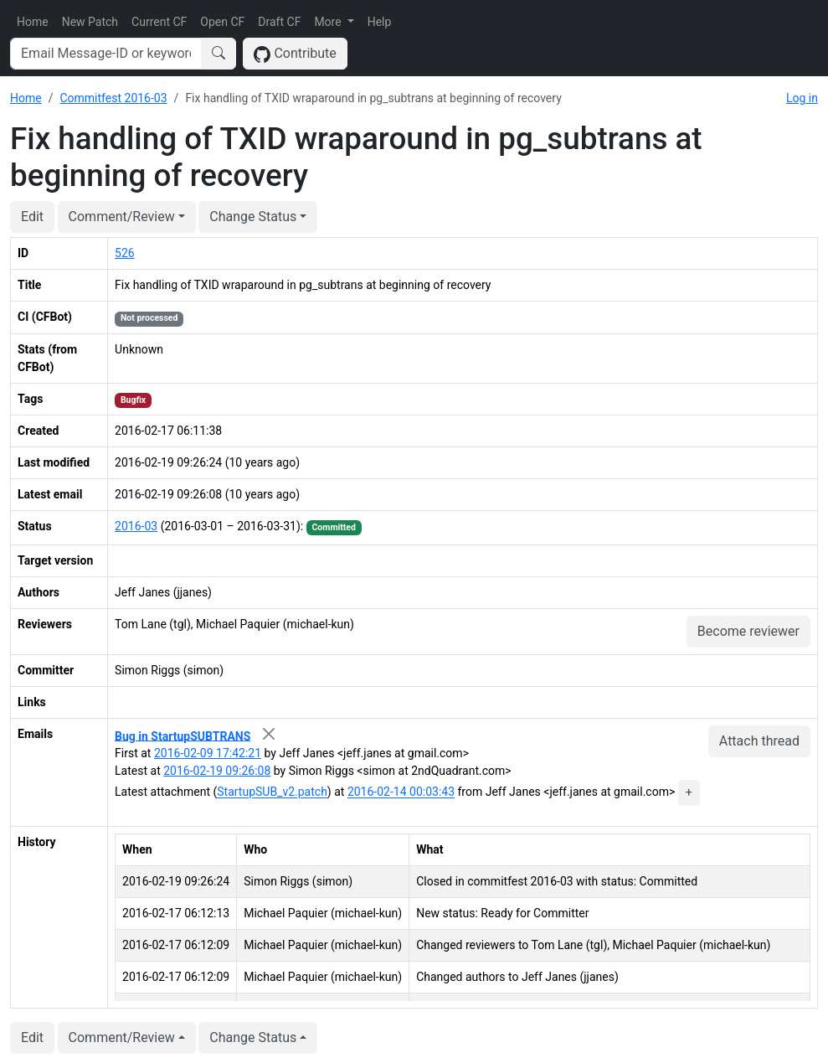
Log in (802, 98)
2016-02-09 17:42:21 (207, 753)
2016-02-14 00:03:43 (401, 792)
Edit (32, 217)
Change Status (252, 217)
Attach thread (759, 741)
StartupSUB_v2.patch (272, 792)
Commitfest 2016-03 (113, 98)
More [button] (329, 21)
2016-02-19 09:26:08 (216, 770)
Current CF (159, 21)
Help (380, 21)
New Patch (90, 21)
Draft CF (279, 21)
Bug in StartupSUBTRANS (182, 735)
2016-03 (136, 526)
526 (125, 253)
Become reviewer (748, 631)
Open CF (222, 21)
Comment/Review (122, 217)
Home (33, 21)
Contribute (295, 54)
